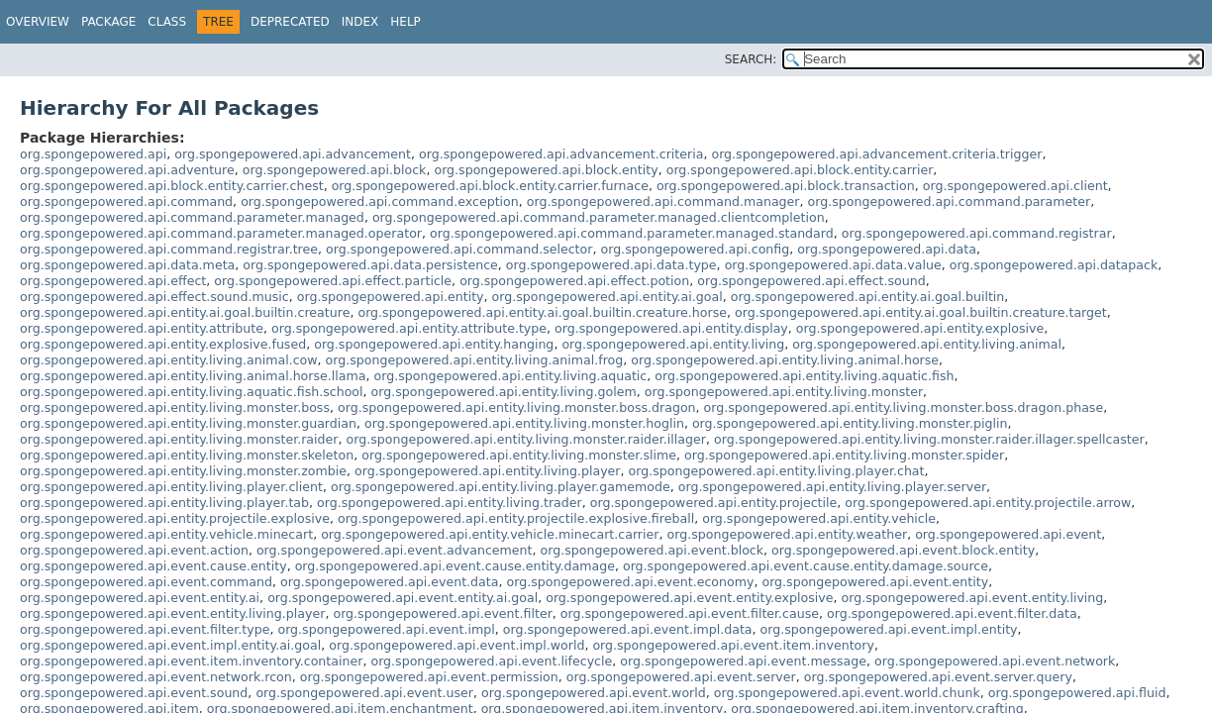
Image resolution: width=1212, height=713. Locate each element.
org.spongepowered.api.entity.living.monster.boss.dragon (517, 407)
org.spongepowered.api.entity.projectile (713, 502)
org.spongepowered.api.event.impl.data (628, 629)
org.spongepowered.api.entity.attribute (141, 328)
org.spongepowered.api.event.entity (874, 581)
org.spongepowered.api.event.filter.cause (689, 613)
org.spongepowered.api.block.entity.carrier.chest (172, 185)
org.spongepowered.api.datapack (1054, 264)
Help (405, 22)
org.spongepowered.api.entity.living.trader (449, 502)
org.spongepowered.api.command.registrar (977, 233)
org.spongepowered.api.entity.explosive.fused (163, 344)
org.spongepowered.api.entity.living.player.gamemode (500, 486)
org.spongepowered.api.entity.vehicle (819, 518)
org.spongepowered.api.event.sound (134, 692)
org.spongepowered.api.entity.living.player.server (832, 486)
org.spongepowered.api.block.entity (545, 169)
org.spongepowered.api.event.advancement (394, 550)
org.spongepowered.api (93, 154)
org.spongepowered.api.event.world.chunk (847, 692)
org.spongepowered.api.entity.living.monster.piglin (850, 423)
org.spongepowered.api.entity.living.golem (504, 391)
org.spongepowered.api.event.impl (385, 629)
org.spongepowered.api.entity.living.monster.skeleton (187, 455)
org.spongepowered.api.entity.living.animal (926, 344)
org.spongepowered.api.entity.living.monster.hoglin (524, 423)
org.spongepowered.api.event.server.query (938, 676)
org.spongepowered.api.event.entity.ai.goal (402, 597)
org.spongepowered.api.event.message (743, 661)
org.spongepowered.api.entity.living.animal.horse (785, 360)
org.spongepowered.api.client (1015, 185)
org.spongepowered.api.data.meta (127, 264)
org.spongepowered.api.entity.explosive (920, 328)
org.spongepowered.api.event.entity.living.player (172, 613)
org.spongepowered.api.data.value (833, 264)
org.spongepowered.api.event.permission (429, 676)
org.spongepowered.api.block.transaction (785, 185)
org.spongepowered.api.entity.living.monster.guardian (188, 423)
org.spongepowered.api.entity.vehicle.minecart (166, 534)
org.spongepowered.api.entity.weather (786, 534)
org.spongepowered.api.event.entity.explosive (689, 597)
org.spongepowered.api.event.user (364, 692)
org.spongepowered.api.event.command (146, 581)
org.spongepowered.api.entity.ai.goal (607, 296)
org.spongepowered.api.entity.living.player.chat (777, 470)
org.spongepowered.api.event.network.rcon (156, 676)
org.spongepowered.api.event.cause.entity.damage (455, 566)
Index (360, 22)
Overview (37, 22)
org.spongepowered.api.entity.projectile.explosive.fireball (516, 518)
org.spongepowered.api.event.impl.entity (889, 629)
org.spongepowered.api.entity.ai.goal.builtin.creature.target (921, 312)
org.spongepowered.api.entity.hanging (434, 344)
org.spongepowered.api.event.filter (442, 613)
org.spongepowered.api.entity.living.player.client (171, 486)
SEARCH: (751, 59)
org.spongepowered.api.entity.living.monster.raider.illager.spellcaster (929, 439)
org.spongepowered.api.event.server (681, 676)
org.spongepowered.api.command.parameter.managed (192, 217)
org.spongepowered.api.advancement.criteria (561, 154)
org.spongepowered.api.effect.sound (811, 280)
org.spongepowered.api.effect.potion (574, 280)
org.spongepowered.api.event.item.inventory (733, 645)
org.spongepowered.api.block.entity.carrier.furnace (490, 185)
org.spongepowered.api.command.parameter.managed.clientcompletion (598, 217)
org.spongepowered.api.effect (113, 280)
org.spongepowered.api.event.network (994, 661)
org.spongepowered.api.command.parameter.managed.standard (632, 233)
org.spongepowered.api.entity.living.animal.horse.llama (193, 375)
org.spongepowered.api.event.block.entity (903, 550)
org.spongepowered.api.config (694, 249)
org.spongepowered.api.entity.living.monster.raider (179, 439)
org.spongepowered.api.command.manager (663, 201)
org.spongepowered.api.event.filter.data (952, 613)
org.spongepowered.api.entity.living (672, 344)
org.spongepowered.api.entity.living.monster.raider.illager (526, 439)
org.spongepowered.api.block (335, 169)
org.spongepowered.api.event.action (134, 550)
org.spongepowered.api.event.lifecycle (491, 661)
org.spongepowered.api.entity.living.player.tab (164, 502)
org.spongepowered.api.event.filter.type (144, 629)
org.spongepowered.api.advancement (292, 154)
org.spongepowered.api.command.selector (459, 249)
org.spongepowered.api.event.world (593, 692)
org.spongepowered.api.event (1008, 534)
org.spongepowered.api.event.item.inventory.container (191, 661)
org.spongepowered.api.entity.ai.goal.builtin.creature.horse (542, 312)
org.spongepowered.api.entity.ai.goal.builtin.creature (185, 312)
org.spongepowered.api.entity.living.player (487, 470)
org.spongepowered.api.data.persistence (370, 264)
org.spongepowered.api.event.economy (631, 581)
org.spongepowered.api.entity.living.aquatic (511, 375)
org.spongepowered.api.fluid (1077, 692)
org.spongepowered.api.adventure (127, 169)
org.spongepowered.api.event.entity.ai (139, 597)
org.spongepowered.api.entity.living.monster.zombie (183, 470)
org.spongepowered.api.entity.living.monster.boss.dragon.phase (904, 407)
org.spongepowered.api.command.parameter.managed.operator (221, 233)
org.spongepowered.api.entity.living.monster (784, 391)
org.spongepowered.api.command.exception (380, 201)
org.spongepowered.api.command (126, 201)
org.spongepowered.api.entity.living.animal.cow (169, 360)
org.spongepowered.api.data (886, 249)
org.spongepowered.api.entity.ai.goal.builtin (868, 296)
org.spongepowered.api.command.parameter (949, 201)
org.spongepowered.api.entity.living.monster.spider (844, 455)
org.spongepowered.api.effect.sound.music (154, 296)
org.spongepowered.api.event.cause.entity (153, 566)
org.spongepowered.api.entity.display (671, 328)
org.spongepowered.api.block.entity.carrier (800, 169)
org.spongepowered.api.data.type (611, 264)
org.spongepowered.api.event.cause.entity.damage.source (805, 566)
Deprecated (290, 22)
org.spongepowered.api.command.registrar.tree (169, 249)
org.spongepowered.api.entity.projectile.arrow (988, 502)
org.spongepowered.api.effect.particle (333, 280)
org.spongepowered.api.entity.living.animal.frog (475, 360)
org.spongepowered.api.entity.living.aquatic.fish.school (191, 391)
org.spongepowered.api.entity (390, 296)
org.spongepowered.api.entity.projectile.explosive (175, 518)
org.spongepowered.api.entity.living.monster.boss (175, 407)
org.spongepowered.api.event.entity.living (973, 597)
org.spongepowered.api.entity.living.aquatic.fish (804, 375)
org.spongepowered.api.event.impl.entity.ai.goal (170, 645)
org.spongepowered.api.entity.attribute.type (409, 328)
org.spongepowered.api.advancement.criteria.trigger (876, 154)
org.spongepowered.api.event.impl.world (456, 645)
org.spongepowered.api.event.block (652, 550)
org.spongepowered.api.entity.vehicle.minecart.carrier (489, 534)
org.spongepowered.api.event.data (389, 581)
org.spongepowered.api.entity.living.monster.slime (518, 455)
